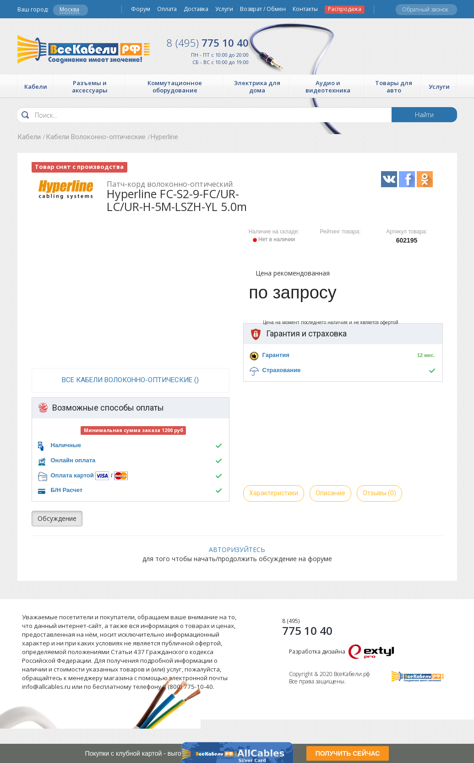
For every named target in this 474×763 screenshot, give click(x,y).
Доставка (196, 9)
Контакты (305, 9)
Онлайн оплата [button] (73, 460)
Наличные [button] (66, 445)
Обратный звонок (425, 9)
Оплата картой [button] (72, 475)
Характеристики (273, 493)
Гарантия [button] (275, 355)
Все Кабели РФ (83, 49)
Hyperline (164, 137)
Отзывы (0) (379, 493)
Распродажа (344, 9)
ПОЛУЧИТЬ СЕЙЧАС (348, 753)
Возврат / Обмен (263, 9)
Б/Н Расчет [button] (67, 490)
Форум (140, 9)
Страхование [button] (281, 370)
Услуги (224, 9)
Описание (330, 493)
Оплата (167, 9)
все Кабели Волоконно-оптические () (130, 380)
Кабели (29, 137)
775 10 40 (208, 42)
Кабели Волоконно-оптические (96, 137)
